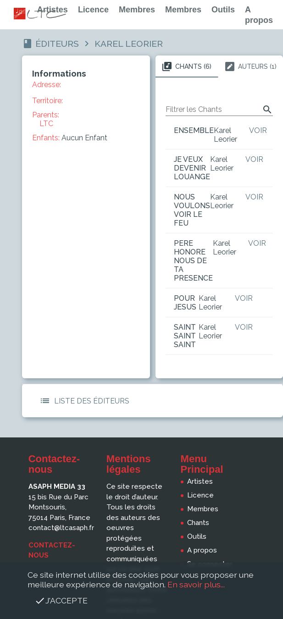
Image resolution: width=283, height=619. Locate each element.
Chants (198, 523)
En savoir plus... (196, 584)
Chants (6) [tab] (186, 66)
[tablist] (219, 66)
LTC (46, 123)
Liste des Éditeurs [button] (82, 401)
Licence (93, 9)
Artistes (52, 9)
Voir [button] (258, 130)
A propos (202, 550)
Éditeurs (57, 44)
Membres (137, 9)
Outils (223, 9)
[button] (45, 401)
